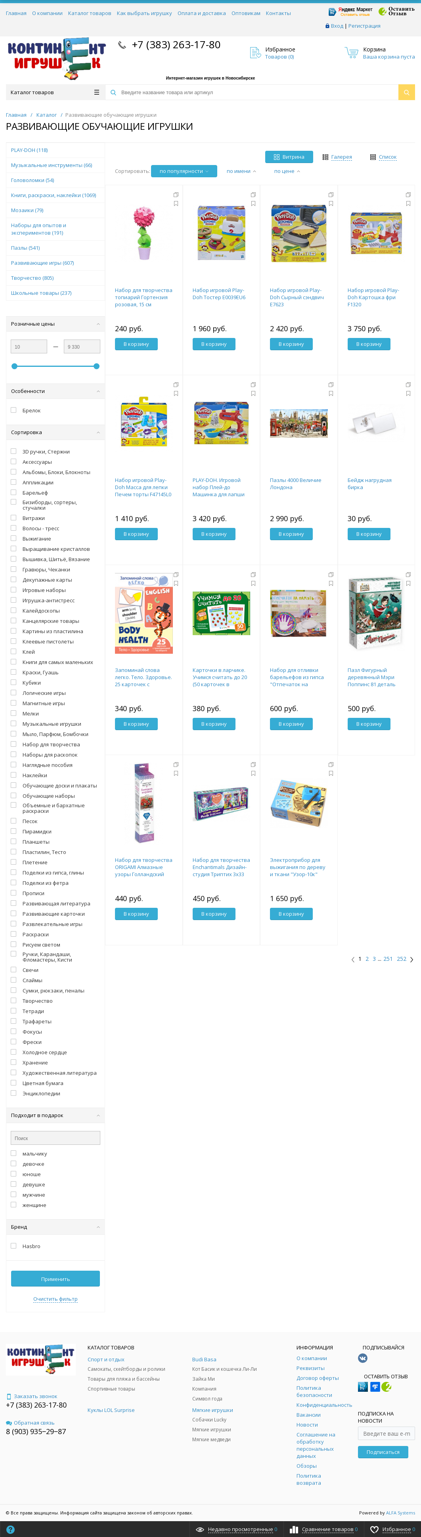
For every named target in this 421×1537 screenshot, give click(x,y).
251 (388, 958)
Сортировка (55, 432)
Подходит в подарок (55, 1115)
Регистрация (364, 25)
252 (401, 958)
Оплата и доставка (202, 13)
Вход (337, 25)
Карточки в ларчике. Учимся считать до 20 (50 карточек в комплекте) (220, 680)
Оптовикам (246, 13)
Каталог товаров (89, 13)
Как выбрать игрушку (144, 13)
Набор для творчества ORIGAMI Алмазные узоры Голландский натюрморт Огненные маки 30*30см (143, 874)
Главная (16, 13)
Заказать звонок (31, 1396)
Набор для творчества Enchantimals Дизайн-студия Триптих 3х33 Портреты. (221, 870)
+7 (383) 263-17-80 (175, 44)
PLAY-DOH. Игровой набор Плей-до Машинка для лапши (219, 487)
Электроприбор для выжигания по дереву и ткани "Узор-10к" (297, 867)
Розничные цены (55, 323)
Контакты (278, 13)
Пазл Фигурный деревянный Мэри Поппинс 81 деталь (372, 677)
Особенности (55, 391)
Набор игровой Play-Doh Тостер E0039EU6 (219, 294)
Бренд (55, 1226)
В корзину (136, 343)
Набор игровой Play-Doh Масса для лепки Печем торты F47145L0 (143, 487)
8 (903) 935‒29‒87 (36, 1431)
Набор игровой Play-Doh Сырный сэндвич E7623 (297, 297)
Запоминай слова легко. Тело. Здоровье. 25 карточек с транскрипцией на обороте (143, 684)
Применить (55, 1279)
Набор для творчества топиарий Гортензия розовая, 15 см (143, 297)
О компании (47, 13)
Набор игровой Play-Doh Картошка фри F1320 (373, 297)
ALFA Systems (400, 1513)
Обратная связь (30, 1422)
